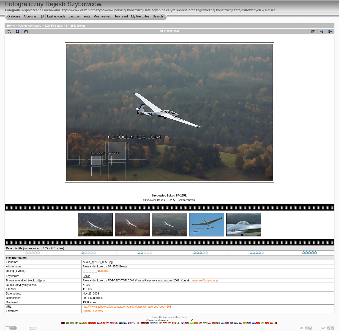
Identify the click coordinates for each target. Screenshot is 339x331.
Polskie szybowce (29, 25)
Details (103, 270)
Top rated (121, 16)
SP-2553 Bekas (75, 25)
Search (158, 16)
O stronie (13, 16)
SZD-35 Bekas (53, 25)
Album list (31, 16)
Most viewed (102, 16)
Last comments (79, 16)
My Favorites (140, 16)
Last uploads (56, 16)
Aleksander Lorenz (94, 266)
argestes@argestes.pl (205, 280)
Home (11, 25)
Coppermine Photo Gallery (175, 317)
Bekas (86, 276)
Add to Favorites (93, 311)
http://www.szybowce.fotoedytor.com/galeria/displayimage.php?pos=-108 (127, 306)
